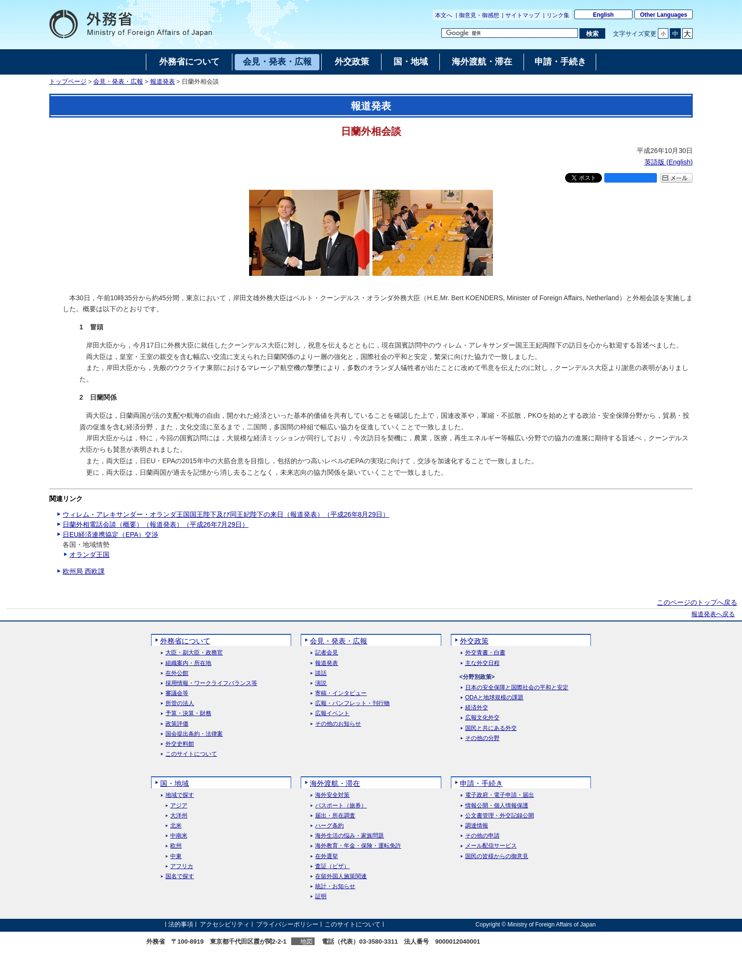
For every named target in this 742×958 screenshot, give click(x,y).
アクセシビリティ (225, 924)
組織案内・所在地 (188, 663)
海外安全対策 (332, 795)
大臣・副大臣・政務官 (194, 653)
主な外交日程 (482, 663)
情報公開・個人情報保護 (496, 806)
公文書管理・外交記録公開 (499, 816)
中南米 (178, 836)
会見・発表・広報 (118, 81)
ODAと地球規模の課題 (494, 698)
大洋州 (178, 816)
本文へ (443, 15)
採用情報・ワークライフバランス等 (211, 683)
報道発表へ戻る (713, 614)
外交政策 (474, 641)
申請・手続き (481, 783)
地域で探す (179, 795)
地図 (306, 941)
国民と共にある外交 (491, 728)
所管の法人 (179, 703)
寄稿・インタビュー (341, 693)
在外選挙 (326, 856)
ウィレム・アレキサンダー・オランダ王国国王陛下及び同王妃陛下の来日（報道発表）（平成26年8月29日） (226, 514)
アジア (178, 806)
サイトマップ (522, 15)
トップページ (68, 81)
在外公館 (176, 673)
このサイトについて (191, 754)
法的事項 (180, 924)
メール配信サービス (491, 846)
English (603, 14)
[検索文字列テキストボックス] (509, 33)
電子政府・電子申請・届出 (499, 795)
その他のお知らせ (338, 724)
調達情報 (476, 826)
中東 (176, 856)
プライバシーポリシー (287, 924)
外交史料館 (179, 744)
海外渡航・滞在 (335, 783)
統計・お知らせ (335, 886)
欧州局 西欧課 (84, 571)
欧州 (176, 846)
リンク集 (557, 15)
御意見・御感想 (479, 15)
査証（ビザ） (332, 866)
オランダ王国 (89, 554)
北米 (176, 826)
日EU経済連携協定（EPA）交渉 (110, 534)
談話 (321, 673)
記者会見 (326, 653)
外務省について (185, 641)
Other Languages (663, 14)
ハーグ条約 (329, 826)
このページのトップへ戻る (697, 602)
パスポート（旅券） (341, 806)
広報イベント (332, 713)
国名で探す (179, 876)
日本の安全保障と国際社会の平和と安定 (516, 688)
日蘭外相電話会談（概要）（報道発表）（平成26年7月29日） (156, 524)
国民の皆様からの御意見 (496, 856)
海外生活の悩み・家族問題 (349, 836)
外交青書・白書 (485, 653)
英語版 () (668, 162)
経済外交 (476, 708)
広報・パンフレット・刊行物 (352, 703)
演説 (321, 683)
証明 (321, 896)
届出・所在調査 (335, 816)
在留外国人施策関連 (341, 876)
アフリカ (181, 866)
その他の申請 (482, 836)
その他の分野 (482, 738)
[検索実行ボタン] (592, 33)
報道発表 (162, 81)
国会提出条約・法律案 (194, 734)
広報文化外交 (482, 718)
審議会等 (176, 693)
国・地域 (174, 783)
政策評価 (176, 724)
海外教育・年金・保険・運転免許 (358, 846)
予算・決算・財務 (188, 713)
